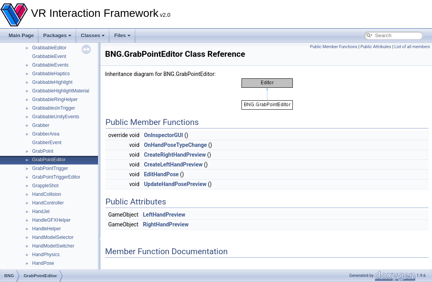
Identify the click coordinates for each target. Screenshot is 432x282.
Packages (57, 35)
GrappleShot (45, 185)
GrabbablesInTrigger (53, 108)
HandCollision (46, 194)
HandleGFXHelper (51, 220)
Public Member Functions (334, 46)
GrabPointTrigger (50, 168)
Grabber (40, 125)
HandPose (43, 263)
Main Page (21, 35)
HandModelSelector (52, 237)
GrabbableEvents (50, 65)
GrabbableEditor (49, 48)
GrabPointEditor (48, 160)
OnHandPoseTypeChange (175, 145)
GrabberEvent (47, 142)
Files (122, 35)
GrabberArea (45, 134)
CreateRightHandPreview (175, 155)
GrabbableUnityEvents (55, 116)
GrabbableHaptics (51, 73)
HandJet (41, 211)
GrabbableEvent (49, 56)
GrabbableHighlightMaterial (60, 91)
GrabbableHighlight (52, 82)
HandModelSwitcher (53, 246)
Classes (93, 35)
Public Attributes (375, 46)
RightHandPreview (166, 224)
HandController (48, 203)
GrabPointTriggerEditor (56, 177)
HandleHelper (46, 228)
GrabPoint (42, 151)
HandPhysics (46, 254)
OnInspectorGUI (163, 135)
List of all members (412, 46)
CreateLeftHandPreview (173, 164)
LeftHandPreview (164, 215)
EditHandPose (161, 174)
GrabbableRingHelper (55, 99)
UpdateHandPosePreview (175, 184)
